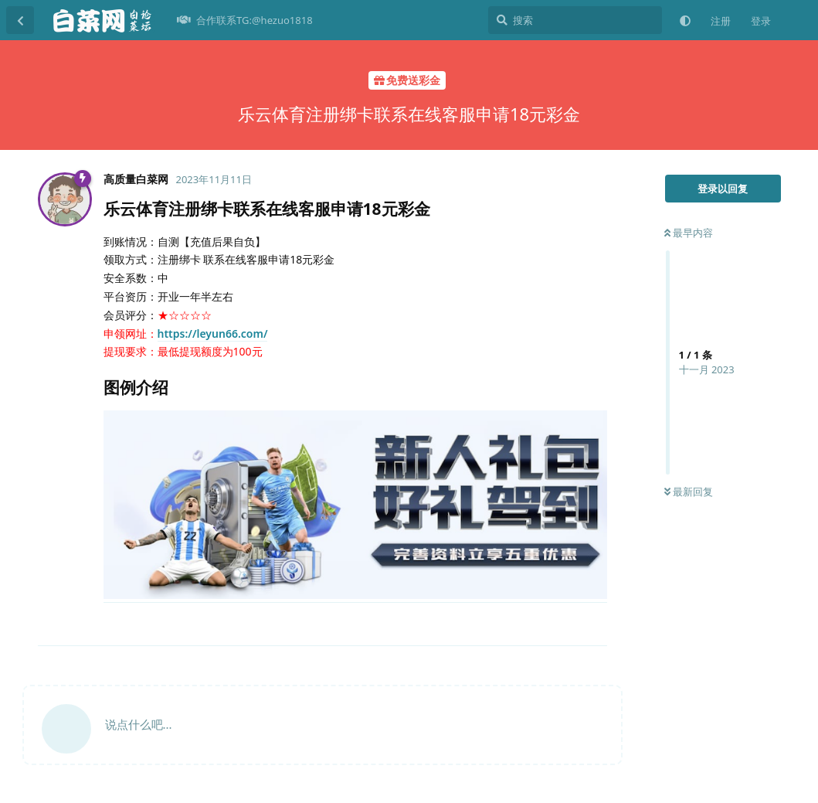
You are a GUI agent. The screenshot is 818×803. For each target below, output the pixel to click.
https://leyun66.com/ (213, 333)
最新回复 (688, 491)
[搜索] (575, 20)
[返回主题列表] (20, 20)
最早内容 (688, 233)
